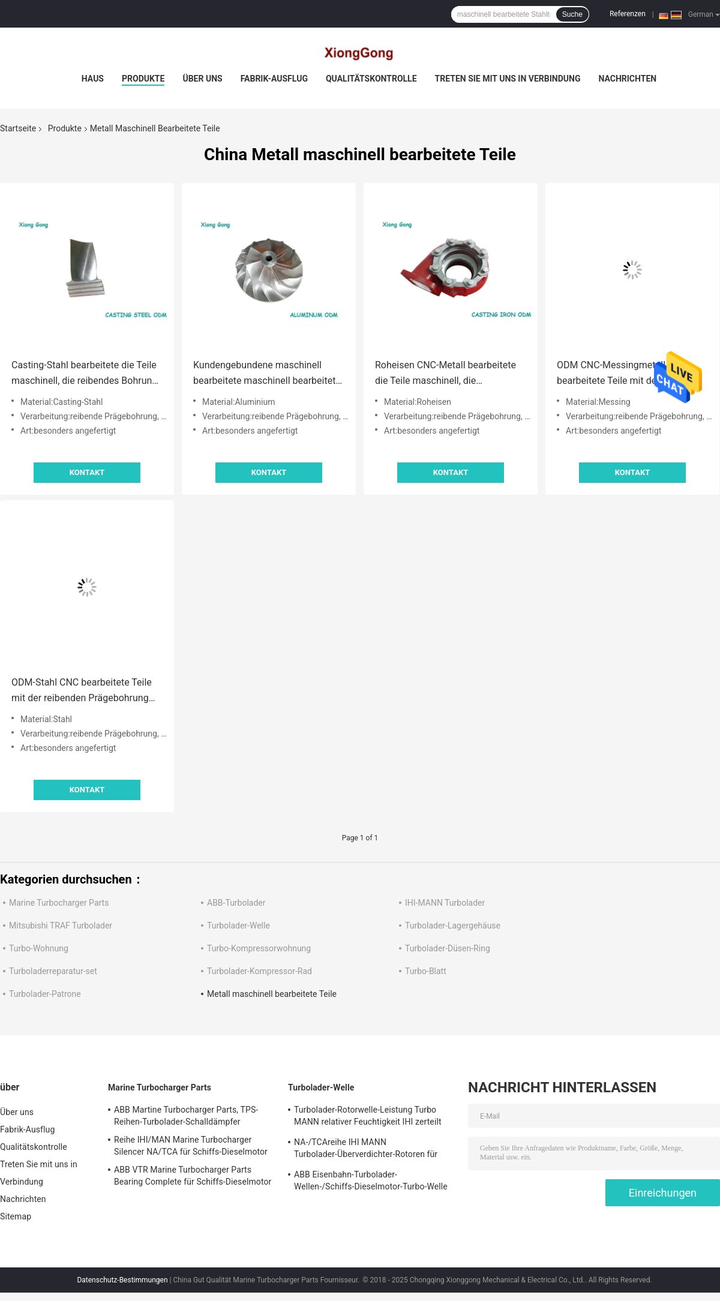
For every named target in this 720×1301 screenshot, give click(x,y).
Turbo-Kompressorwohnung (259, 948)
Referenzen (628, 14)
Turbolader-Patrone (45, 994)
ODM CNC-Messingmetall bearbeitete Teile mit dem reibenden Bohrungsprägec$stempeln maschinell (614, 374)
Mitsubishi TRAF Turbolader (60, 925)
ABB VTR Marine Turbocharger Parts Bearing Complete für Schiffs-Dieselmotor (192, 1175)
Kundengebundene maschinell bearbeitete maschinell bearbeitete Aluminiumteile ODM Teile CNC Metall (267, 374)
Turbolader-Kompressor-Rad (259, 971)
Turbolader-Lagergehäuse (452, 925)
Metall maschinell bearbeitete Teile (272, 994)
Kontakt (87, 472)
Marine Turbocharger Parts (59, 903)
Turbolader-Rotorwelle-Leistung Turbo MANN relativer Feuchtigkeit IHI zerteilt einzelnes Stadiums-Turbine (368, 1117)
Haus (93, 78)
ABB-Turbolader (236, 903)
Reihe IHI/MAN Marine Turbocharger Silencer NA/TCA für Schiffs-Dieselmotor (191, 1145)
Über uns (202, 78)
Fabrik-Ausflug (274, 78)
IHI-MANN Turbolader (445, 903)
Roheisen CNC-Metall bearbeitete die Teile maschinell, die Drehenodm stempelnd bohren (445, 374)
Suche (572, 14)
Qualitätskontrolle (371, 78)
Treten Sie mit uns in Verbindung (508, 78)
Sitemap (15, 1216)
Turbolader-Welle (238, 925)
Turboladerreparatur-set (53, 971)
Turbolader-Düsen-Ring (447, 948)
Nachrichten (627, 78)
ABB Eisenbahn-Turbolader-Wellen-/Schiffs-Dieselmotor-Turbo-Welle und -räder (371, 1182)
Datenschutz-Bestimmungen (122, 1280)
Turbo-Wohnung (38, 948)
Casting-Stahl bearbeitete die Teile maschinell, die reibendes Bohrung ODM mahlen (84, 374)
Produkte (143, 78)
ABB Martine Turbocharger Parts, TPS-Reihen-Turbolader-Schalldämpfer (186, 1115)
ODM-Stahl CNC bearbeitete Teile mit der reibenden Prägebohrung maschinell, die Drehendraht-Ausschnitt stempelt (81, 691)
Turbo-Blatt (425, 971)
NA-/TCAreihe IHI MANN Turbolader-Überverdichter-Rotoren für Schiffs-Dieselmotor (365, 1149)
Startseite (18, 128)
